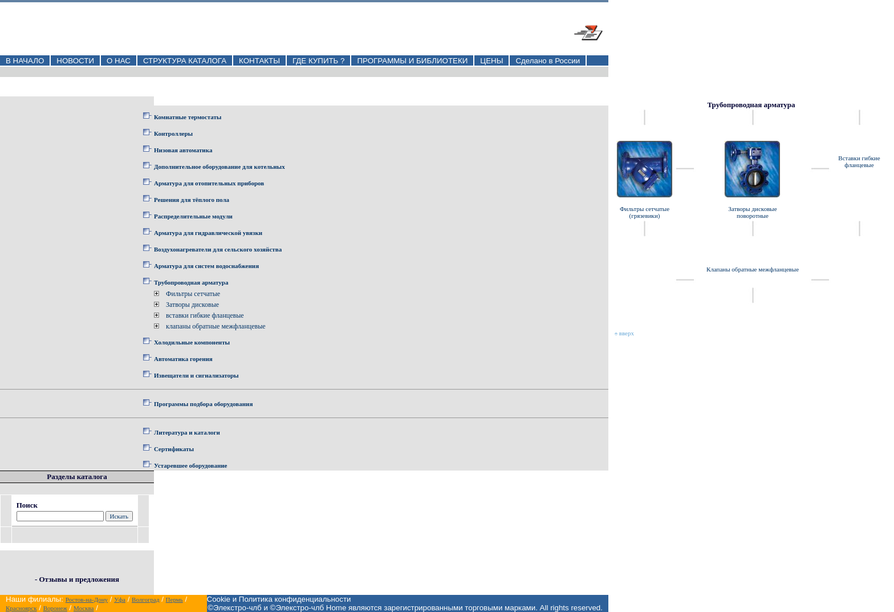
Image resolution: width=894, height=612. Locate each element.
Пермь (174, 599)
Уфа (119, 599)
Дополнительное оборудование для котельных (219, 166)
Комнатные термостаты (187, 117)
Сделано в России (547, 60)
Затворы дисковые (192, 305)
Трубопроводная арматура (191, 282)
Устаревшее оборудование (190, 465)
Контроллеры (173, 133)
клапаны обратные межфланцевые (216, 326)
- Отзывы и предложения (77, 579)
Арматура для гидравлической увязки (208, 232)
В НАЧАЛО (25, 60)
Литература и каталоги (187, 432)
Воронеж (55, 608)
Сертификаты (174, 448)
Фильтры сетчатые (193, 294)
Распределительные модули (193, 216)
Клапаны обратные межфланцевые (752, 269)
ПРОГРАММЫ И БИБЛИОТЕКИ (412, 60)
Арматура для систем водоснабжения (206, 265)
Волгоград (145, 599)
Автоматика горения (183, 358)
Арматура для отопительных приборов (209, 183)
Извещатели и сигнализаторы (196, 375)
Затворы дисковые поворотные (752, 212)
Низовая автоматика (183, 150)
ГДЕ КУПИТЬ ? (318, 60)
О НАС (119, 60)
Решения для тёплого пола (191, 199)
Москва (84, 608)
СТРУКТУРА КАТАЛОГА (184, 60)
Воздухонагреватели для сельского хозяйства (218, 249)
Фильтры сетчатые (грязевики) (644, 212)
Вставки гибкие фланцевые (859, 161)
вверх (624, 333)
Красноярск (21, 608)
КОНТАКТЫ (259, 60)
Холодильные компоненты (192, 342)
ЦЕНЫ (491, 60)
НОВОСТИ (75, 60)
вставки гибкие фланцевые (205, 315)
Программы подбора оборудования (203, 403)
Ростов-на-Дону (87, 599)
